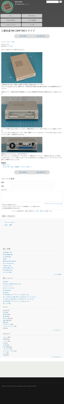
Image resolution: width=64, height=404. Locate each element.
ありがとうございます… (9, 288)
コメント (3, 190)
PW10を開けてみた (8, 270)
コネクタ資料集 (32, 20)
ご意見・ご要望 (39, 211)
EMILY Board (32, 15)
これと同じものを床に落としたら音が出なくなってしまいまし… (19, 299)
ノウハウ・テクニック (8, 326)
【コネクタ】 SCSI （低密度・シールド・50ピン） (17, 167)
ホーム (10, 15)
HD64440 (5, 281)
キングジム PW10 (7, 272)
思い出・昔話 (6, 318)
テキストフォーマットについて (52, 203)
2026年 (5, 259)
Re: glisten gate (7, 290)
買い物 (4, 316)
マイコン (5, 337)
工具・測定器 (6, 347)
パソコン (5, 341)
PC (9, 46)
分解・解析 (6, 320)
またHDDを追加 (7, 256)
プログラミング (7, 324)
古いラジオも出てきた (8, 263)
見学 (4, 328)
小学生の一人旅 (7, 265)
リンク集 (32, 24)
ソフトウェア (6, 349)
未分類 (4, 355)
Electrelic (19, 2)
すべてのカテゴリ (56, 357)
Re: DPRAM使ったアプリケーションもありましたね (16, 294)
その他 (4, 345)
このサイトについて (11, 24)
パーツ (4, 353)
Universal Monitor (10, 20)
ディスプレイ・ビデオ (8, 351)
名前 (2, 182)
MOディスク (6, 165)
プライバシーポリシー (9, 222)
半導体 (4, 339)
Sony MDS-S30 (41, 36)
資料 (4, 322)
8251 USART (23, 36)
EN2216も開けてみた (8, 267)
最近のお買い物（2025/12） (10, 261)
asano (13, 41)
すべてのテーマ (57, 330)
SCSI (11, 46)
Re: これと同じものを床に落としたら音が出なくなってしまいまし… (20, 297)
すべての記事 (57, 274)
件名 (2, 186)
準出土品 (5, 314)
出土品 (7, 44)
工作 (4, 312)
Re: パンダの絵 (7, 303)
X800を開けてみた (7, 252)
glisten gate (6, 292)
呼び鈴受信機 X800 (7, 254)
